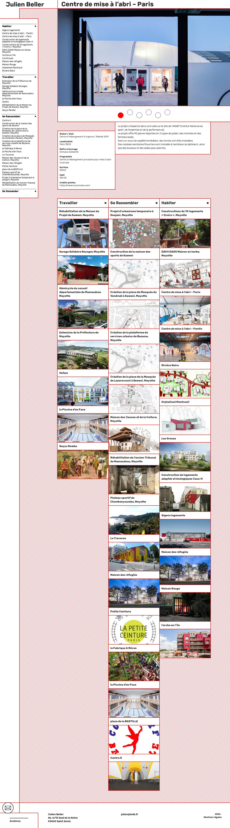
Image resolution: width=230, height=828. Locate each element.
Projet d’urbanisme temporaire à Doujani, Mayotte (18, 178)
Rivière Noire (8, 71)
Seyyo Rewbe (9, 110)
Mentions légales (213, 817)
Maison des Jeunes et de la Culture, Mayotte (15, 159)
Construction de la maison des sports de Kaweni (17, 124)
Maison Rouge (9, 64)
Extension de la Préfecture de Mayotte (17, 82)
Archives (15, 821)
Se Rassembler (19, 116)
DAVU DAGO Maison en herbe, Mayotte (16, 51)
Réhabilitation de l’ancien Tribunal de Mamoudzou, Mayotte (18, 184)
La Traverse (8, 155)
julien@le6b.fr (129, 814)
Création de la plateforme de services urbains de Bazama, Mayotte (16, 143)
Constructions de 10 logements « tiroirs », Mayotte (17, 46)
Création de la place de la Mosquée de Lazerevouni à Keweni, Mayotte (15, 131)
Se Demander (19, 191)
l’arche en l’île (9, 55)
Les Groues (7, 58)
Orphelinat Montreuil (12, 67)
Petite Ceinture (9, 166)
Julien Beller (25, 4)
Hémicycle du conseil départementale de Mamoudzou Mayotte (18, 93)
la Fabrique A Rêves (12, 148)
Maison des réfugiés (12, 61)
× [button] (35, 26)
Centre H (6, 120)
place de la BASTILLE (12, 169)
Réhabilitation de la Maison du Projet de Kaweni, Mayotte (17, 106)
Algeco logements (11, 30)
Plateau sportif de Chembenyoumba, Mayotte (15, 173)
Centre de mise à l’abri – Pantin (17, 33)
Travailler (19, 77)
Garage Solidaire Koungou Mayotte (14, 87)
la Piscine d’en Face (11, 98)
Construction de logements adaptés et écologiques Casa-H (17, 40)
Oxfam (5, 102)
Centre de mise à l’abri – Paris (16, 36)
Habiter (19, 26)
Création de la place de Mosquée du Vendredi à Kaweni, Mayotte (18, 137)
